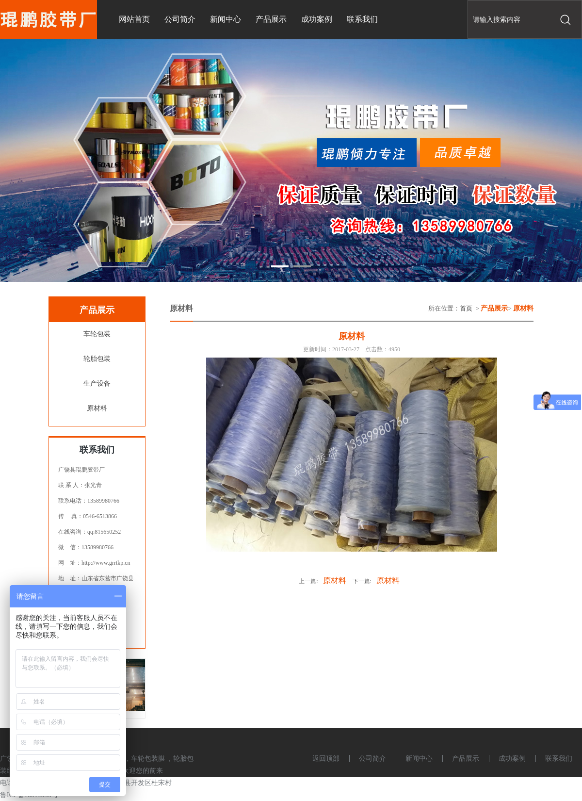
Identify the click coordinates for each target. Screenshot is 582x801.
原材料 (97, 408)
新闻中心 (419, 758)
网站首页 (134, 19)
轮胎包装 (97, 358)
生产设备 (97, 383)
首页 (466, 308)
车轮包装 (97, 334)
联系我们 (558, 758)
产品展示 (465, 758)
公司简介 (372, 758)
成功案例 (512, 758)
